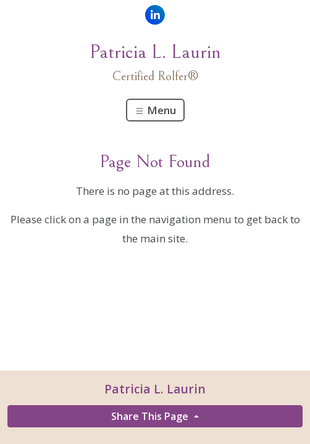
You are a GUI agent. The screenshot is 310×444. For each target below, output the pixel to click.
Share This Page (151, 416)
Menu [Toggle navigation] (155, 110)
